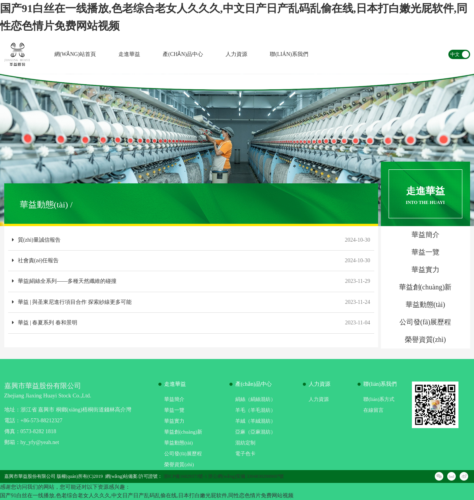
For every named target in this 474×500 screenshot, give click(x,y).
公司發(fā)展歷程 (183, 453)
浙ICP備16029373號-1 (185, 476)
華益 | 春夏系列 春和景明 (44, 323)
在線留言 (373, 410)
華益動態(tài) (178, 443)
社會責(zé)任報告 (35, 260)
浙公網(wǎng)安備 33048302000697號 (246, 476)
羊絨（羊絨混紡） (255, 421)
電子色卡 (245, 453)
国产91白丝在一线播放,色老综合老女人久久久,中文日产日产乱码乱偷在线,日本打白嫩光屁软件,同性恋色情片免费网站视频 (146, 495)
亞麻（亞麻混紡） (255, 432)
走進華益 (129, 54)
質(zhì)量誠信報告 (36, 240)
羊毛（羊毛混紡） (255, 410)
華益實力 (174, 421)
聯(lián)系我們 (289, 54)
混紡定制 (245, 443)
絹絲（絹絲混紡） (255, 399)
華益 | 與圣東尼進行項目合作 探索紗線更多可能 (72, 302)
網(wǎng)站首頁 (75, 54)
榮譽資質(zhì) (179, 464)
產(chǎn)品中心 (183, 54)
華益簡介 (174, 399)
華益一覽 (174, 410)
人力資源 (236, 54)
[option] (237, 150)
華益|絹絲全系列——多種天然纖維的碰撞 (64, 281)
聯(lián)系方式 (378, 399)
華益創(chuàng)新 (183, 432)
